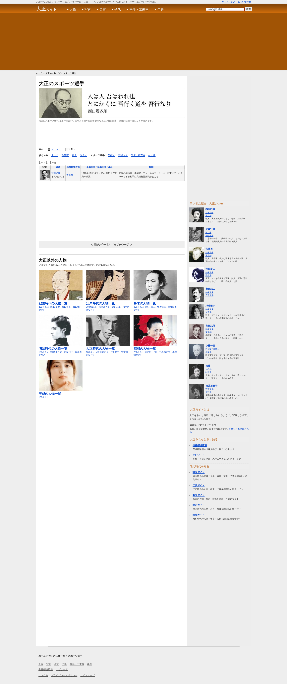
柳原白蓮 (210, 209)
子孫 (117, 9)
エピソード (198, 455)
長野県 (208, 392)
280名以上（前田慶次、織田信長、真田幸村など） (61, 304)
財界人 (83, 155)
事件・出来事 (138, 9)
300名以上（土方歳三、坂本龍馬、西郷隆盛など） (155, 304)
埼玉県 (208, 312)
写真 (88, 9)
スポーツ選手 (69, 73)
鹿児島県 (209, 295)
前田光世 (55, 173)
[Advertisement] (143, 42)
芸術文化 (123, 155)
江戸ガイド (198, 485)
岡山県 (208, 275)
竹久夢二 (210, 268)
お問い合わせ (244, 1)
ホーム (39, 73)
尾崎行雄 (210, 229)
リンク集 (43, 675)
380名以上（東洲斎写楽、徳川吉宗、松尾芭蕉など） (108, 304)
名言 (102, 9)
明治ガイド (198, 505)
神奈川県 (209, 235)
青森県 (69, 175)
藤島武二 (210, 288)
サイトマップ (228, 1)
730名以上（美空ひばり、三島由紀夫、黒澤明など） (155, 350)
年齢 (110, 167)
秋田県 (208, 372)
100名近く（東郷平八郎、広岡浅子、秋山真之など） (61, 350)
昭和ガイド (198, 514)
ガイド (46, 8)
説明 (151, 167)
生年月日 (90, 167)
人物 (73, 9)
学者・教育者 (138, 155)
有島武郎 (210, 325)
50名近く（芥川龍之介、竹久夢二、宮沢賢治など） (108, 350)
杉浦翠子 (210, 305)
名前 (58, 167)
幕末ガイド (198, 495)
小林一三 (210, 345)
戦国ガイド (198, 472)
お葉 (207, 365)
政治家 (65, 155)
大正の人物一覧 (53, 73)
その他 (151, 155)
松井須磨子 (211, 385)
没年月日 (101, 167)
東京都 (208, 215)
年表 (160, 9)
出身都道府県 (73, 167)
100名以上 (61, 393)
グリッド (56, 149)
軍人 (74, 155)
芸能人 (111, 155)
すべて (54, 155)
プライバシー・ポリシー (64, 675)
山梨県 (208, 352)
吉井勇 (209, 249)
